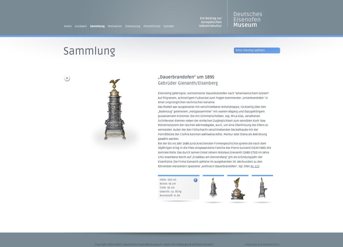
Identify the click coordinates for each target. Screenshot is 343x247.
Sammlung (97, 26)
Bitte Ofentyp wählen (250, 50)
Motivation (115, 26)
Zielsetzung (132, 26)
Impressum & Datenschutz (262, 244)
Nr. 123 (255, 166)
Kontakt (169, 26)
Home (68, 26)
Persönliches (152, 26)
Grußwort (81, 26)
